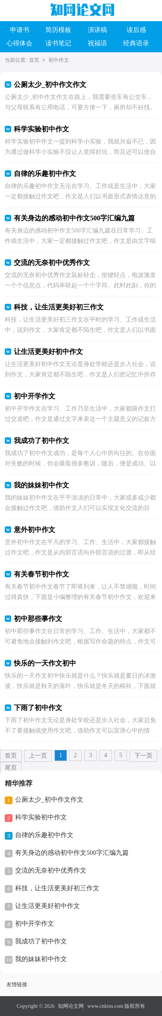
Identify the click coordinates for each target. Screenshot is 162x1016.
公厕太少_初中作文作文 (49, 799)
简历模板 (58, 29)
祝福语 (97, 43)
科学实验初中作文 (41, 817)
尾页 (11, 767)
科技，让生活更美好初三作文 (57, 888)
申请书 (19, 29)
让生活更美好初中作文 (47, 905)
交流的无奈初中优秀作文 (50, 870)
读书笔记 (58, 43)
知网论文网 (71, 1006)
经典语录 (136, 43)
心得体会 (19, 43)
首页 (34, 60)
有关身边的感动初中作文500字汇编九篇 (72, 852)
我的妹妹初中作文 (41, 958)
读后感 (136, 29)
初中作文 (58, 60)
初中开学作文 (34, 923)
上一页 (38, 755)
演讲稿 (97, 29)
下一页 (143, 755)
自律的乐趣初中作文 (44, 834)
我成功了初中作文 (41, 941)
